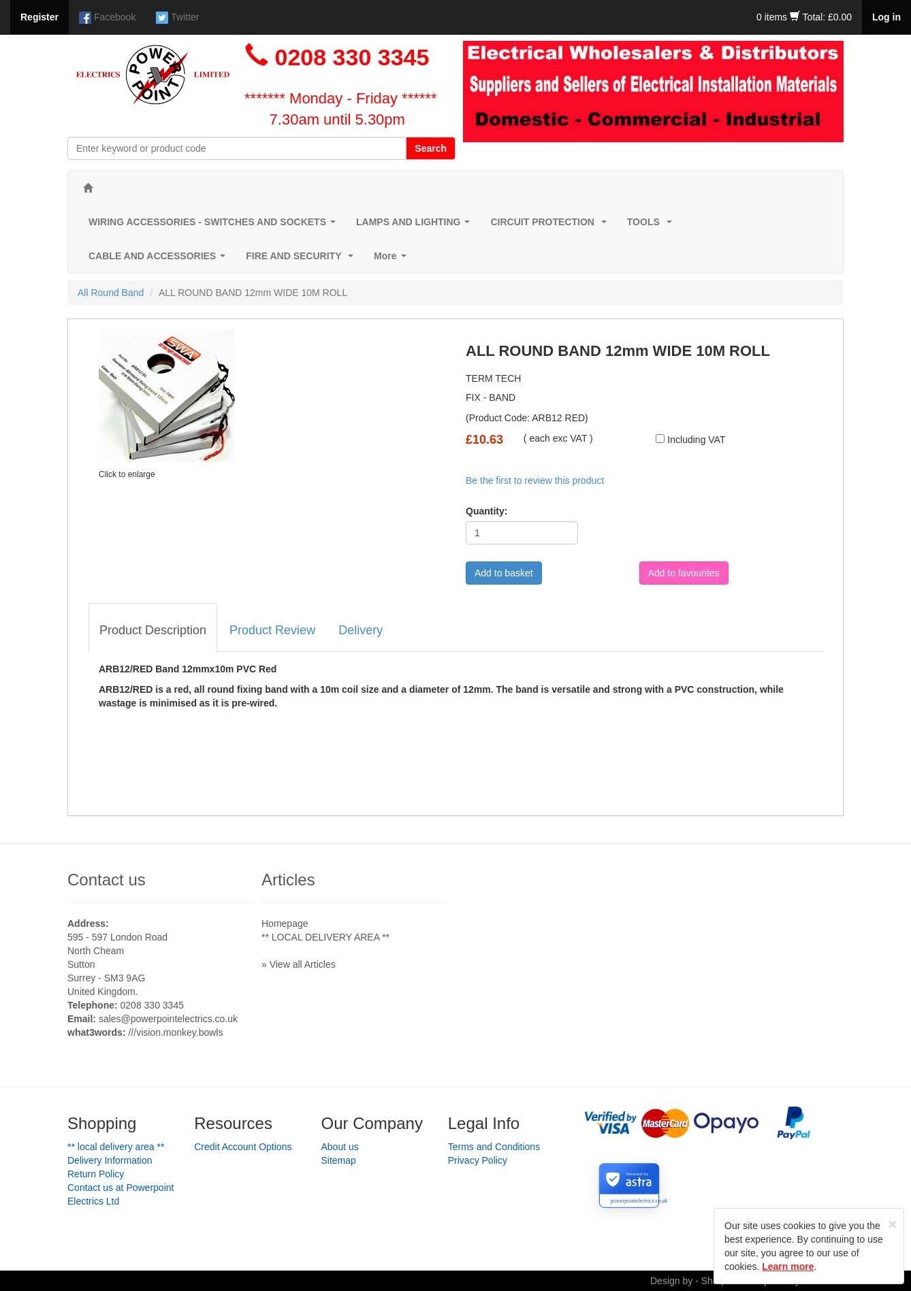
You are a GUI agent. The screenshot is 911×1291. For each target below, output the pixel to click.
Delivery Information (110, 1160)
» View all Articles (298, 964)
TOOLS (652, 225)
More (392, 259)
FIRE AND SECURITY (302, 259)
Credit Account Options (242, 1146)
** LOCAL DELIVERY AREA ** (325, 937)
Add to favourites (684, 573)
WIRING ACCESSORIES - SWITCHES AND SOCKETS (215, 225)
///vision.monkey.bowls (175, 1032)
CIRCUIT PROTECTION (550, 225)
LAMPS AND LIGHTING (415, 225)
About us (340, 1146)
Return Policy (95, 1174)
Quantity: (486, 511)
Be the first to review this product (535, 480)
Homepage (284, 923)
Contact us (106, 879)
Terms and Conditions (494, 1146)
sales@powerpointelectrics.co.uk (168, 1018)
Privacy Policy (477, 1160)
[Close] (893, 1224)
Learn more (788, 1266)
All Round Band (111, 292)
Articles (288, 879)
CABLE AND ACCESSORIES (160, 259)
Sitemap (338, 1160)
